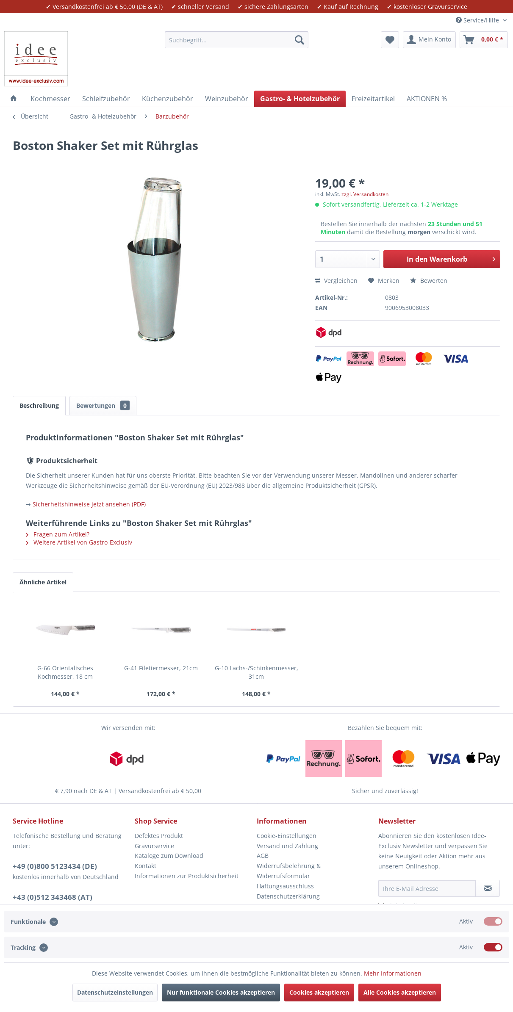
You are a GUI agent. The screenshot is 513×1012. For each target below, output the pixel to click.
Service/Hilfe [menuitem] (478, 20)
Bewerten (428, 281)
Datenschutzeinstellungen (115, 992)
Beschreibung (39, 405)
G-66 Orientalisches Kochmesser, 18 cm (65, 672)
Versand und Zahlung (287, 846)
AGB (263, 856)
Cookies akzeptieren (319, 992)
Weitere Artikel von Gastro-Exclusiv (79, 542)
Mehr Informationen (392, 973)
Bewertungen (103, 405)
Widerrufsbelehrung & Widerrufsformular (289, 871)
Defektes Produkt (159, 836)
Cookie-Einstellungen (286, 836)
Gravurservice (154, 846)
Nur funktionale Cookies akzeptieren (221, 992)
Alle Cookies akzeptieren (399, 992)
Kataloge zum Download (169, 856)
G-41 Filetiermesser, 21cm (161, 668)
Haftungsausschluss (285, 886)
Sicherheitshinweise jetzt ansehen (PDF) (89, 504)
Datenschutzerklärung (288, 896)
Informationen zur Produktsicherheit (186, 876)
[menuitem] (236, 39)
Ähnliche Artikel (43, 582)
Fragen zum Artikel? (57, 534)
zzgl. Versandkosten (364, 194)
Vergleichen (336, 281)
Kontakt (145, 866)
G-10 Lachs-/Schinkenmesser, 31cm (256, 672)
